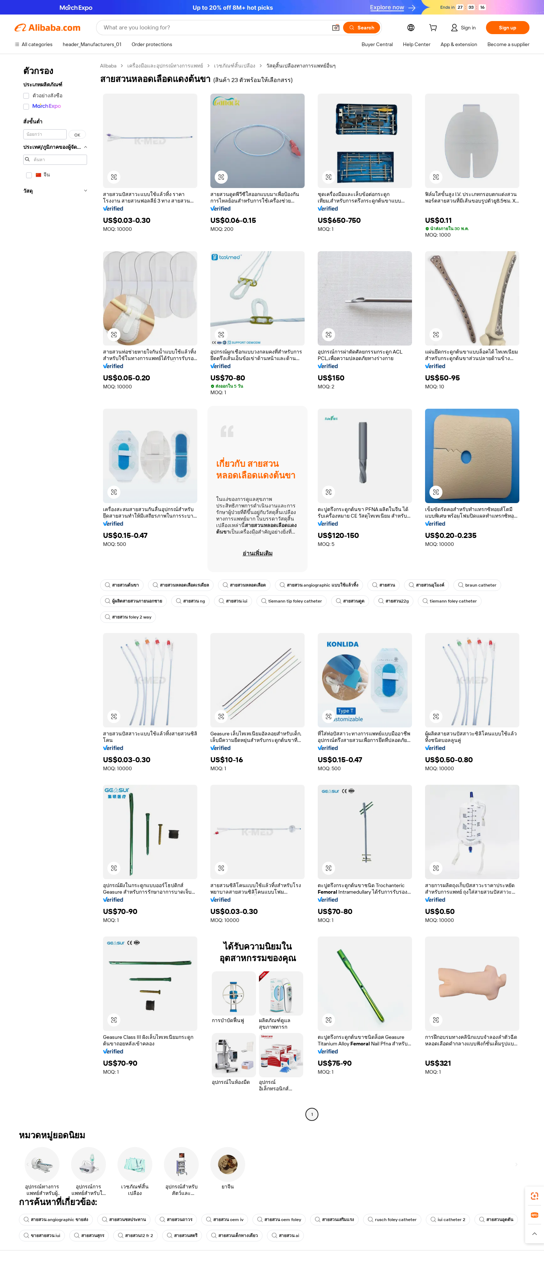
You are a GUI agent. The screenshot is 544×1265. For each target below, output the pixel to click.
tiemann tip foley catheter (291, 601)
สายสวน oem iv (224, 1220)
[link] (534, 1196)
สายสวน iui (233, 601)
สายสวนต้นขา (122, 585)
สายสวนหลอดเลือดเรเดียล (181, 585)
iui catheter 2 (447, 1220)
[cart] (434, 29)
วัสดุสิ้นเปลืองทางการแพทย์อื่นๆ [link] (301, 66)
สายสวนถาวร (176, 1220)
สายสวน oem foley (279, 1220)
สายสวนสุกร (89, 1236)
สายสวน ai (285, 1236)
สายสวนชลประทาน (124, 1220)
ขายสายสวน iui (42, 1236)
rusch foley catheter (392, 1220)
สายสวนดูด (350, 601)
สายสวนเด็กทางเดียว (234, 1236)
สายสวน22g (393, 601)
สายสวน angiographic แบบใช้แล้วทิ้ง (319, 585)
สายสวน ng (190, 601)
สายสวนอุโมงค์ (426, 585)
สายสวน (383, 585)
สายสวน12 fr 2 (135, 1236)
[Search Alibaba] (215, 28)
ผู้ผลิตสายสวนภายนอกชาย (133, 601)
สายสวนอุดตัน (496, 1220)
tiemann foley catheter (450, 601)
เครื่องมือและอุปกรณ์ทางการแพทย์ (165, 66)
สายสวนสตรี (182, 1236)
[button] (335, 27)
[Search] (361, 27)
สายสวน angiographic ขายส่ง (56, 1220)
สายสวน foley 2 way (128, 617)
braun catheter (477, 585)
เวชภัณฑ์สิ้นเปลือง (234, 66)
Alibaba (108, 66)
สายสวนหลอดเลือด (244, 585)
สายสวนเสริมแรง (334, 1220)
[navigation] (55, 591)
